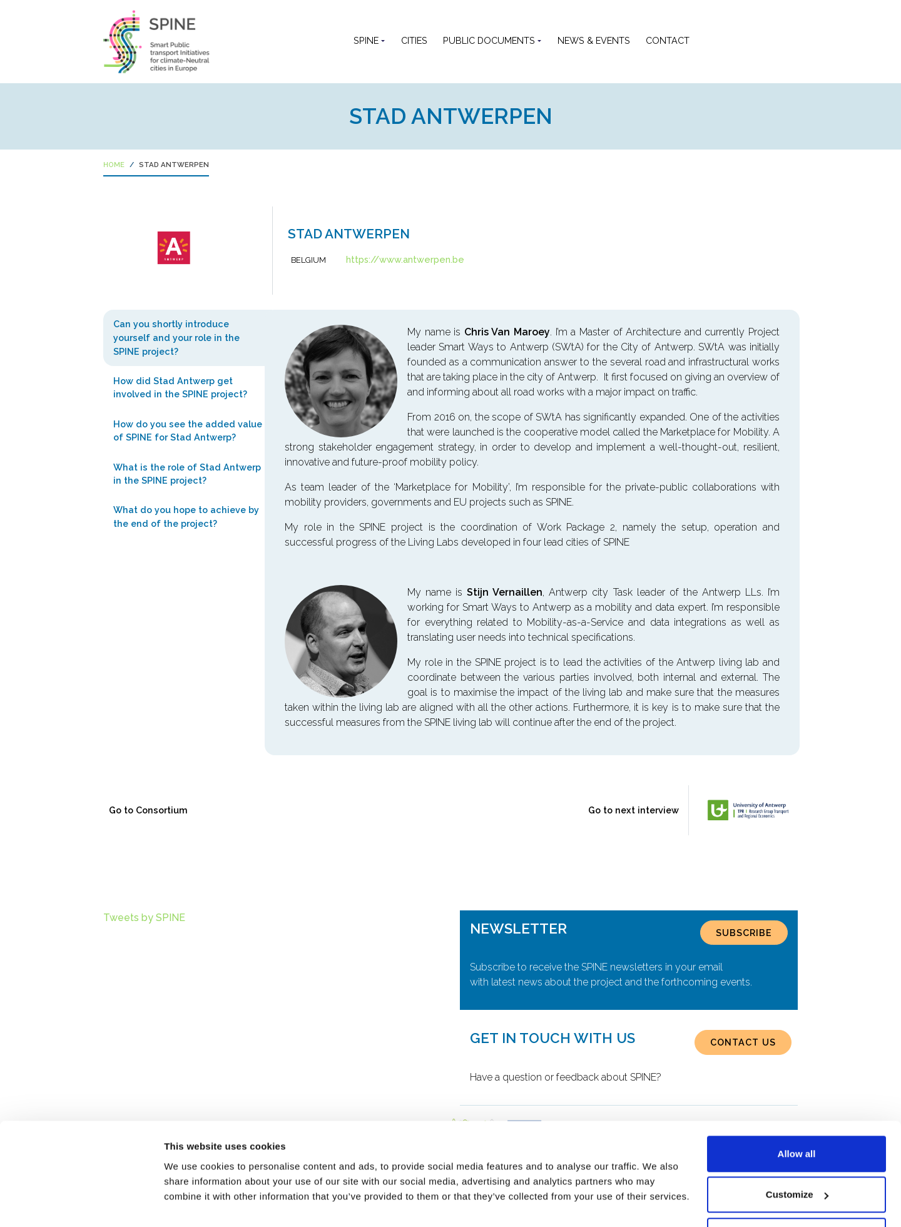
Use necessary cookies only (796, 1193)
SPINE (366, 40)
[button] (708, 41)
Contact (668, 40)
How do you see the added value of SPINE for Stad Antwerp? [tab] (187, 431)
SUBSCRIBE (744, 932)
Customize (797, 1153)
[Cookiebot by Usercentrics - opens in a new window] (81, 1202)
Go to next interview (633, 810)
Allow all (797, 1111)
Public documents (489, 40)
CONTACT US (743, 1042)
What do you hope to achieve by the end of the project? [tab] (186, 516)
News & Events (593, 40)
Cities (414, 40)
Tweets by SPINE (144, 918)
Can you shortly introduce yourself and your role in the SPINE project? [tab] (176, 337)
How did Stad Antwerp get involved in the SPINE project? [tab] (180, 387)
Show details (193, 1188)
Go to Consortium (148, 810)
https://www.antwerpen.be (405, 259)
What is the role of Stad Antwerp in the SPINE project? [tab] (187, 474)
